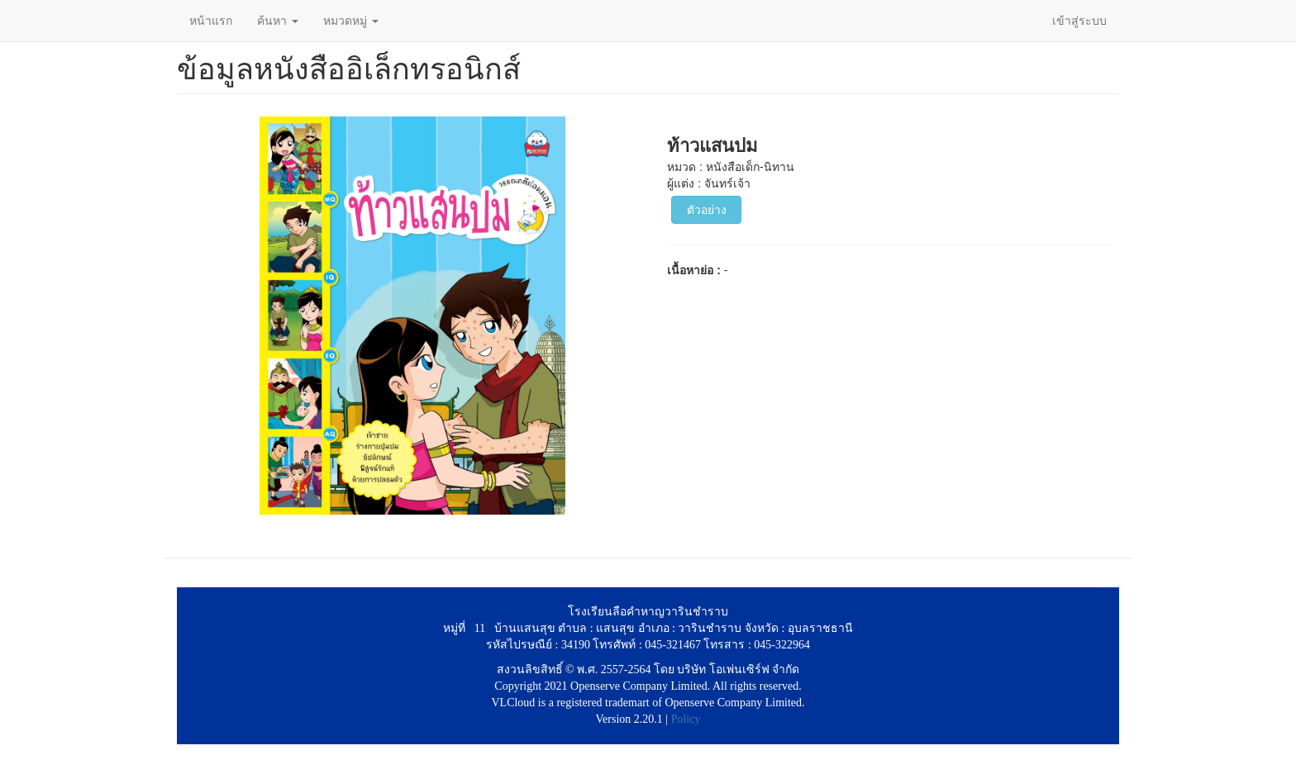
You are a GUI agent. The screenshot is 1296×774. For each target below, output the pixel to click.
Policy (686, 719)
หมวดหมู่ (351, 20)
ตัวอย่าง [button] (707, 209)
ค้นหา (277, 20)
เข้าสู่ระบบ (1079, 20)
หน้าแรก (210, 20)
